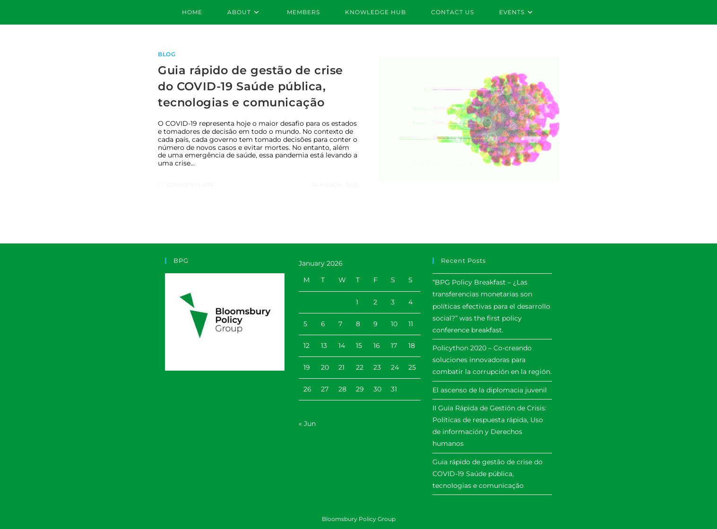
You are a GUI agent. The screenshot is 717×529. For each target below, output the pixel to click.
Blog (166, 54)
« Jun (307, 423)
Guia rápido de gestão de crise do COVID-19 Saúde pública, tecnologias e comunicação (250, 86)
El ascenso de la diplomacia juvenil (489, 390)
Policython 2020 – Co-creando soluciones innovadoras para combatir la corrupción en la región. (492, 360)
